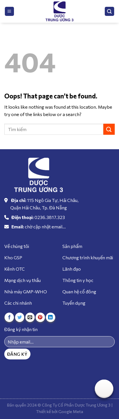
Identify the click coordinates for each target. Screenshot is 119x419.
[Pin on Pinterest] (40, 317)
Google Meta (70, 411)
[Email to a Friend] (30, 317)
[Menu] (9, 11)
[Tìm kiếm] (109, 11)
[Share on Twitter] (19, 317)
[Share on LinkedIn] (50, 317)
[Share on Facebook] (9, 317)
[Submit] (109, 129)
